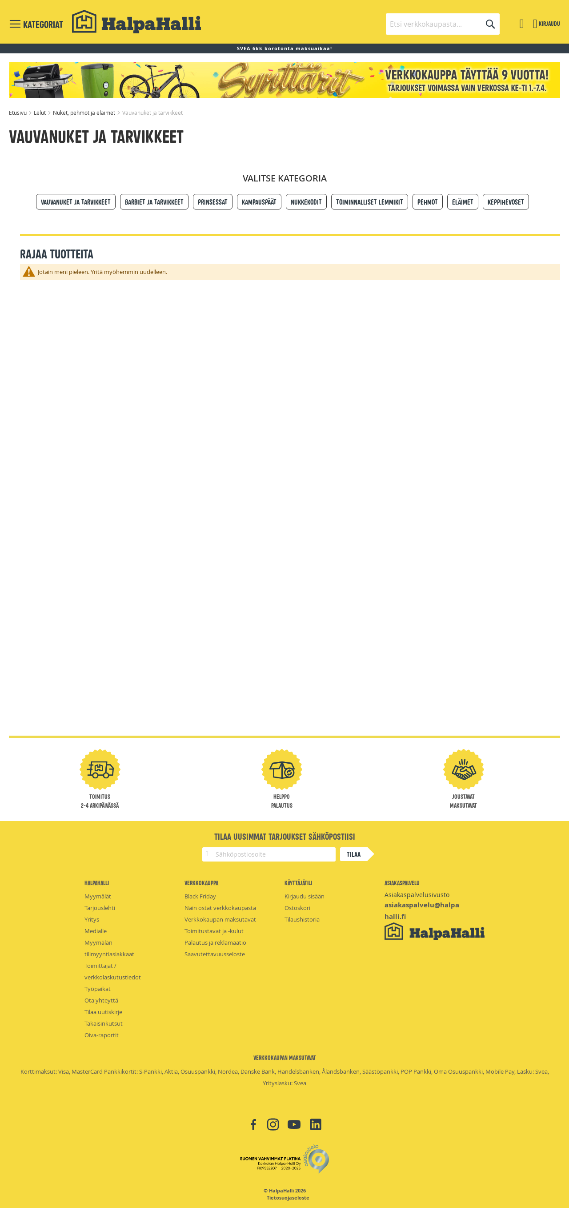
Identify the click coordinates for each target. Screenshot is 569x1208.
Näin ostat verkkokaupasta (220, 908)
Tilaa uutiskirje (103, 1012)
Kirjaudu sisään (304, 896)
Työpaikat (97, 989)
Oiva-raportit (101, 1035)
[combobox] (443, 24)
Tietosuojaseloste (288, 1197)
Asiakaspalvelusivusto (417, 894)
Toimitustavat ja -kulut (214, 931)
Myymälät (97, 896)
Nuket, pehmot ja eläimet (84, 112)
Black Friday (200, 896)
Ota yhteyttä (101, 1000)
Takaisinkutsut (103, 1023)
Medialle (95, 931)
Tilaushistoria (302, 919)
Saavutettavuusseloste (214, 954)
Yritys (91, 919)
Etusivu (18, 112)
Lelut (40, 112)
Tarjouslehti (99, 908)
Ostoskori (297, 908)
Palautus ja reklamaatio (215, 942)
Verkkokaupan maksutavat (220, 919)
